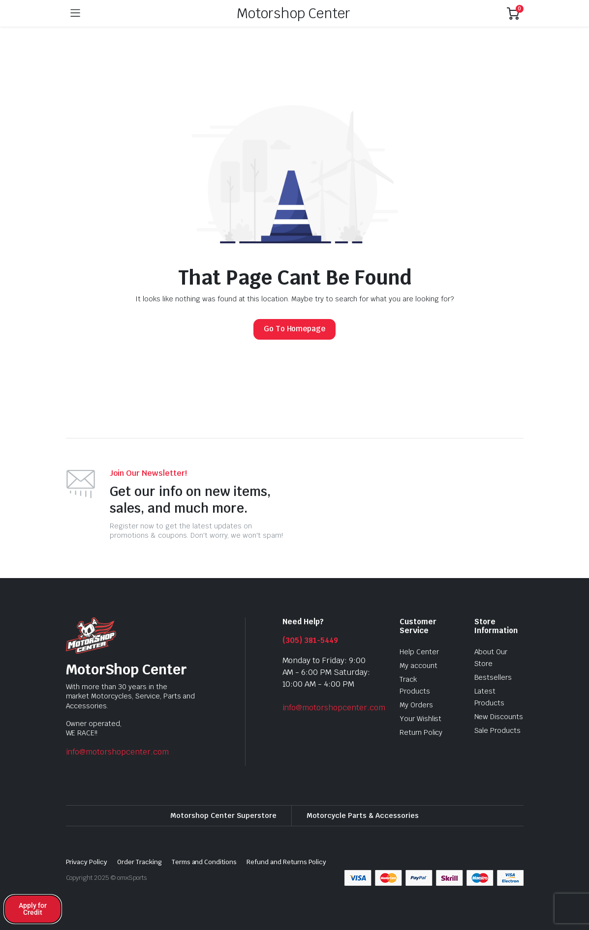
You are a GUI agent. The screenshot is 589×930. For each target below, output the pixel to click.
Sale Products (497, 730)
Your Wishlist (421, 718)
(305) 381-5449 (310, 640)
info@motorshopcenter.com (117, 752)
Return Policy (421, 732)
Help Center (419, 651)
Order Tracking (139, 862)
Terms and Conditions (204, 862)
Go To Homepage (295, 328)
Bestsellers (493, 677)
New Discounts (499, 716)
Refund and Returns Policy (286, 862)
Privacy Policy (87, 862)
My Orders (416, 704)
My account (418, 665)
